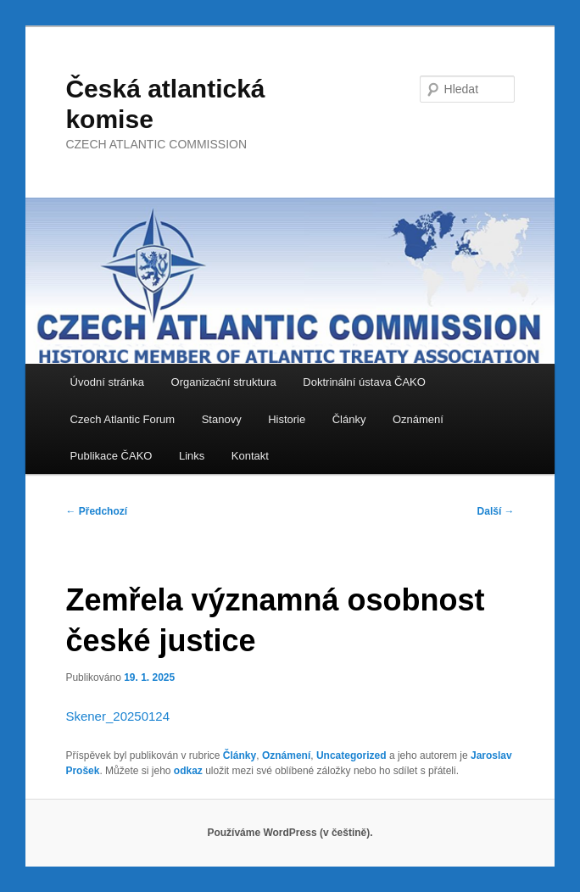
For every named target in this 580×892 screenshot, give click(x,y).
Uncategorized (351, 755)
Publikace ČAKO (111, 455)
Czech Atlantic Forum (123, 419)
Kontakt (250, 455)
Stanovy (222, 419)
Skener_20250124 (117, 716)
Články (349, 419)
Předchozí (96, 511)
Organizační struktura (223, 382)
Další (496, 511)
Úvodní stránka (107, 382)
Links (191, 455)
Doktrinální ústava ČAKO (364, 382)
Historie (286, 419)
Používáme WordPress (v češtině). (289, 833)
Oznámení (418, 419)
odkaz (188, 771)
